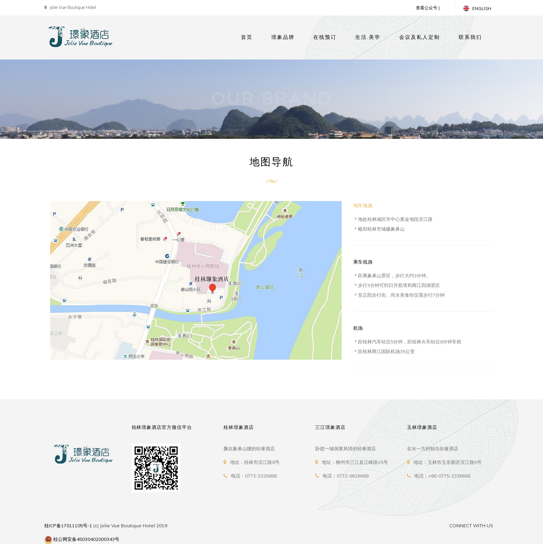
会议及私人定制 (419, 37)
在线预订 (325, 37)
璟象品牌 (283, 37)
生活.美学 (368, 37)
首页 (247, 37)
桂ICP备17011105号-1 (68, 525)
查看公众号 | (428, 7)
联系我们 (470, 37)
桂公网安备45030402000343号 (86, 539)
